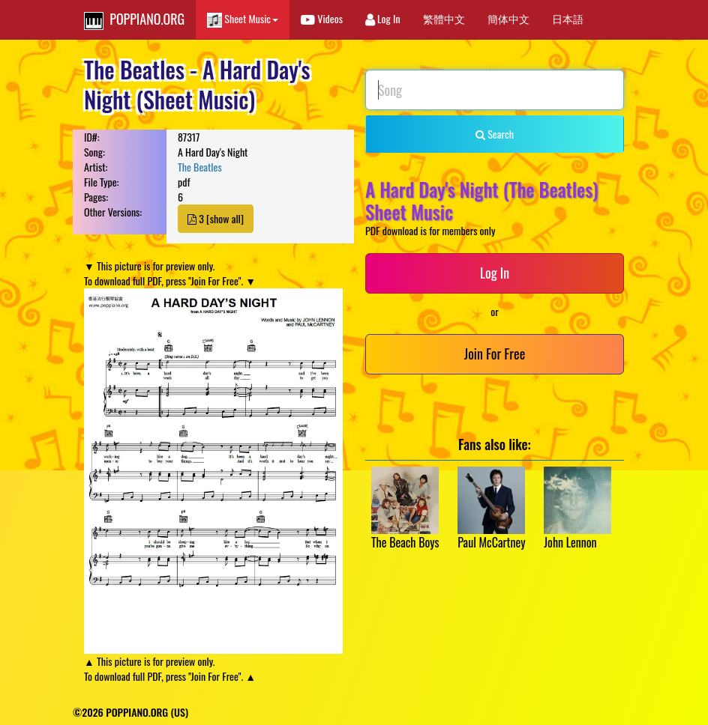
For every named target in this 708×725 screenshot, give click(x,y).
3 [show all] (216, 218)
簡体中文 (509, 18)
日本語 (568, 18)
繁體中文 (444, 18)
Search (495, 134)
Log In (382, 18)
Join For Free (494, 353)
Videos (322, 18)
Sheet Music (242, 19)
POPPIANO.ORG (134, 19)
